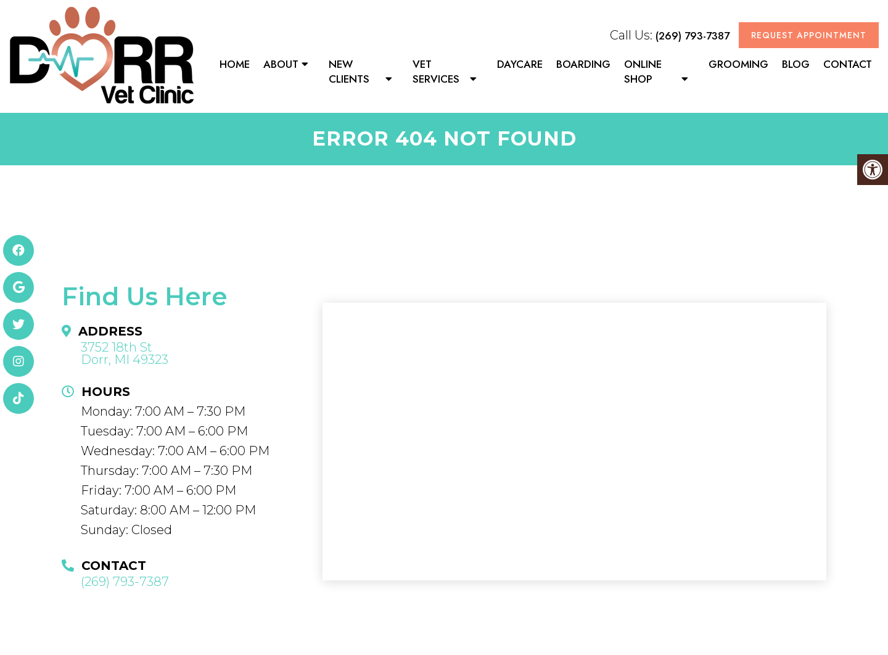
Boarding (583, 64)
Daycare (520, 64)
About (280, 64)
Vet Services (436, 71)
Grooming (738, 64)
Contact (847, 64)
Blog (796, 64)
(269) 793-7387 (693, 35)
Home (235, 64)
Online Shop (643, 71)
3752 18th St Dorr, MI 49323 (124, 353)
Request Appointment (808, 35)
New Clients (349, 71)
